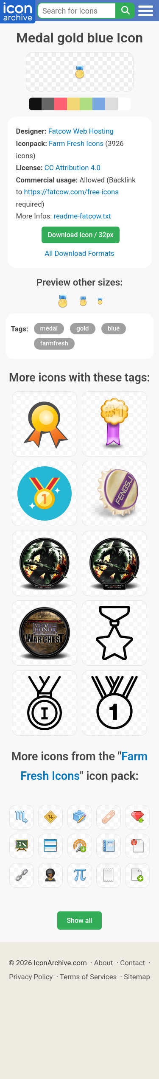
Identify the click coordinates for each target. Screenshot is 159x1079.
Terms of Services (88, 977)
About (103, 962)
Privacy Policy (31, 977)
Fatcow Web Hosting (81, 131)
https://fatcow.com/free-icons (71, 192)
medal (49, 328)
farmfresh (54, 343)
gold (82, 328)
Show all (79, 920)
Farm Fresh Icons (76, 143)
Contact (132, 962)
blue (114, 328)
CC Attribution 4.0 (72, 167)
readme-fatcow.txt (82, 216)
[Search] (125, 11)
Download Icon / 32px (80, 235)
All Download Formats (79, 253)
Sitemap (137, 977)
